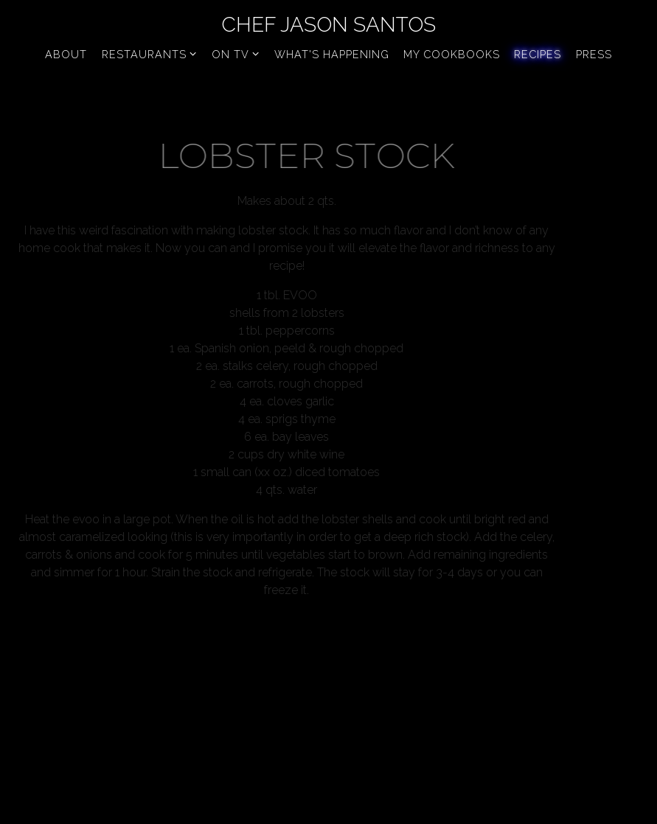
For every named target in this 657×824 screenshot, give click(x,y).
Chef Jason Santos (328, 25)
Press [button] (594, 54)
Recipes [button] (537, 54)
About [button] (66, 54)
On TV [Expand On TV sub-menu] (236, 53)
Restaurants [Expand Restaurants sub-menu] (149, 53)
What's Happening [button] (331, 54)
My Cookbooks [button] (451, 54)
